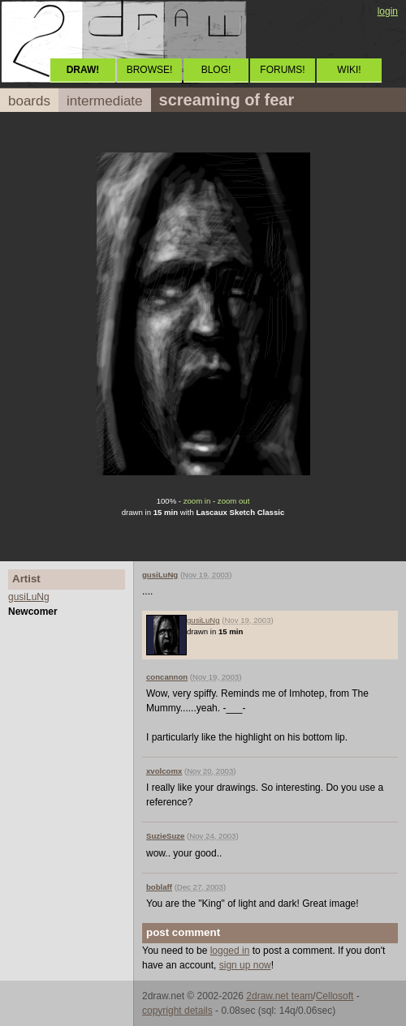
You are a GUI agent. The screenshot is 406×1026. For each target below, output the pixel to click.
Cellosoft (335, 996)
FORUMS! (282, 69)
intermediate (105, 101)
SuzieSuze (165, 835)
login (388, 11)
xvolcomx (164, 770)
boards (29, 101)
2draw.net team (279, 996)
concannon (167, 676)
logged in (230, 950)
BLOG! (216, 69)
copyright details (177, 1010)
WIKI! (349, 69)
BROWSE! (150, 69)
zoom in (197, 500)
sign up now (245, 965)
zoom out (233, 500)
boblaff (159, 886)
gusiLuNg (29, 597)
